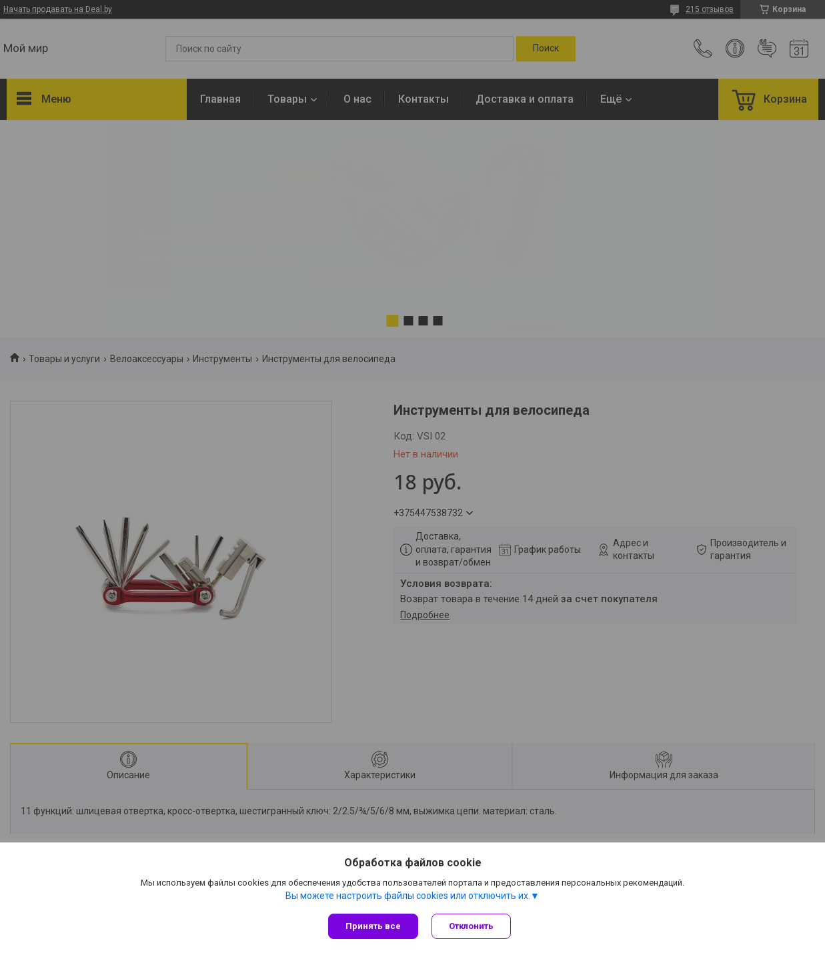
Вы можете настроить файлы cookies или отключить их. (407, 895)
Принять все (373, 926)
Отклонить (471, 926)
